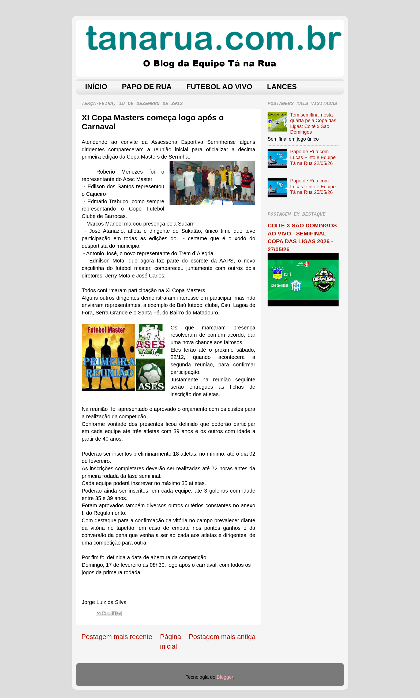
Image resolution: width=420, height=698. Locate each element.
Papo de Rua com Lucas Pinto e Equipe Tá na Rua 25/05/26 (313, 186)
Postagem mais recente (116, 636)
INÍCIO (96, 87)
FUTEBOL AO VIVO (219, 87)
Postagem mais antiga (222, 636)
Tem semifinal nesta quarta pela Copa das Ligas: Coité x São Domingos (313, 123)
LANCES (282, 87)
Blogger (225, 677)
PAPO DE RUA (147, 87)
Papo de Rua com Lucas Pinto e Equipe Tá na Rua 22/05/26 (313, 157)
